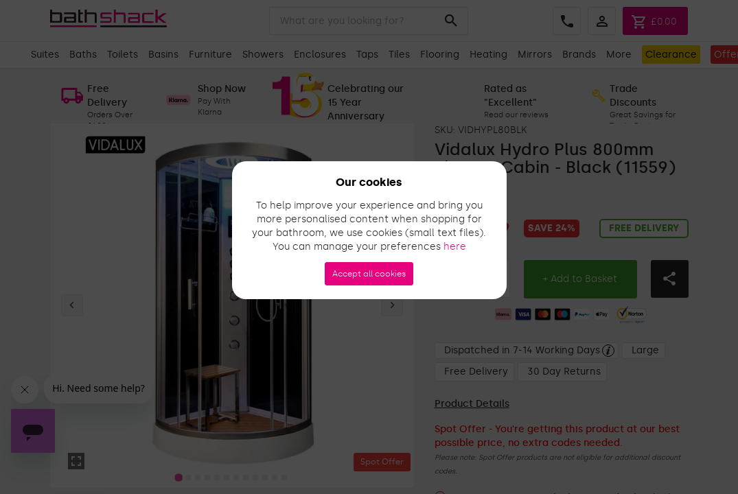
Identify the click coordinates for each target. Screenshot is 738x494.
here (454, 246)
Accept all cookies (369, 274)
